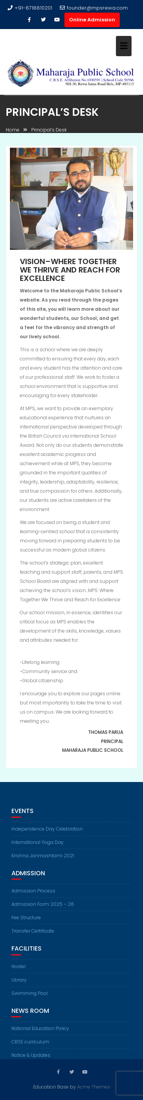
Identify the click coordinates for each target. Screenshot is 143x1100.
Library (19, 983)
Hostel (18, 969)
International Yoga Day (37, 845)
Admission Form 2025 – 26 (42, 907)
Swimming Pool (29, 996)
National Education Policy (40, 1032)
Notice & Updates (30, 1058)
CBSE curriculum (30, 1045)
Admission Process (33, 894)
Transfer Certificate (32, 934)
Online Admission (92, 19)
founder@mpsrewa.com (94, 7)
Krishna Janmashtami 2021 (42, 858)
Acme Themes (93, 1086)
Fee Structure (26, 920)
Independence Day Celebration (47, 832)
